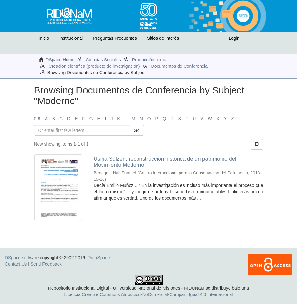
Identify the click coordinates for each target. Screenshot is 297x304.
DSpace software (22, 257)
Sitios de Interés (163, 38)
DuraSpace (99, 257)
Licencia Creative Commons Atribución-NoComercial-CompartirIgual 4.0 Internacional (148, 294)
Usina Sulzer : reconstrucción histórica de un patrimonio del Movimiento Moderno (165, 162)
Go (137, 130)
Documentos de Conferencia (179, 66)
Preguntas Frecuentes (115, 38)
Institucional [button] (71, 38)
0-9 (37, 118)
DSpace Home (60, 59)
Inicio (44, 38)
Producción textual (150, 59)
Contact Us (16, 263)
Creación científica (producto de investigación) (94, 66)
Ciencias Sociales (103, 59)
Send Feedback (46, 263)
